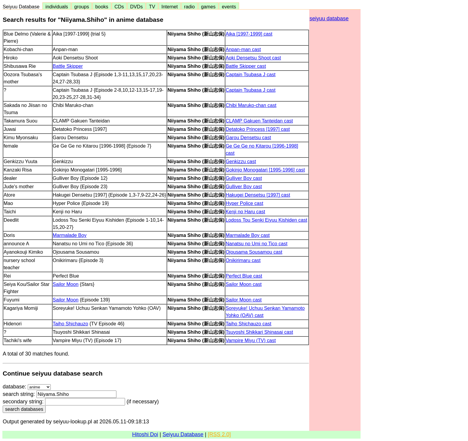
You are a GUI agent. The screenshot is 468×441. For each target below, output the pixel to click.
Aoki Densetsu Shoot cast (253, 57)
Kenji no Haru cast (245, 211)
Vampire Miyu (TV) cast (251, 340)
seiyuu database (329, 19)
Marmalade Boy (70, 235)
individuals (57, 6)
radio (189, 6)
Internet (170, 6)
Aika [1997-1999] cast (249, 33)
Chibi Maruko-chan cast (251, 105)
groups (82, 6)
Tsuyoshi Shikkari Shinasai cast (259, 332)
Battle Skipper (68, 66)
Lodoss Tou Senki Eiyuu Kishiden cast (266, 220)
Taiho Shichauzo (70, 323)
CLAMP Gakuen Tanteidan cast (259, 120)
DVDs (136, 6)
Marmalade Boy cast (248, 235)
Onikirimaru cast (243, 260)
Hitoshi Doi (145, 434)
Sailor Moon (65, 284)
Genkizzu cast (241, 161)
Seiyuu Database (22, 6)
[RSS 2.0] (219, 434)
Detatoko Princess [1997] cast (258, 129)
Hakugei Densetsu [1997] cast (258, 194)
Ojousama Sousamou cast (254, 252)
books (102, 6)
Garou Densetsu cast (248, 137)
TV (152, 6)
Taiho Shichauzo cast (248, 323)
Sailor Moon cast (244, 284)
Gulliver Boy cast (244, 178)
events (229, 6)
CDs (119, 6)
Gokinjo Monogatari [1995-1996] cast (265, 169)
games (208, 6)
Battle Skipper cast (246, 66)
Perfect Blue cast (244, 275)
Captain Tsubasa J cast (250, 74)
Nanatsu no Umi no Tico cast (256, 243)
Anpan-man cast (243, 49)
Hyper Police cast (244, 203)
